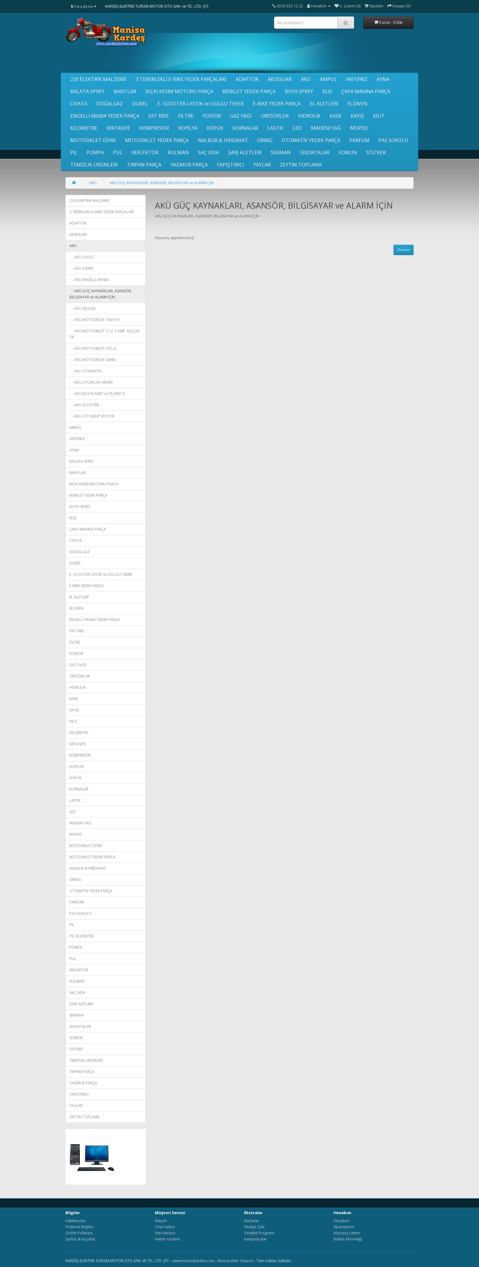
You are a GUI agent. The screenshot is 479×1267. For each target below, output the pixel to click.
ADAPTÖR (247, 79)
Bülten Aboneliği (348, 1239)
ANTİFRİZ (356, 79)
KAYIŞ (357, 115)
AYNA (383, 79)
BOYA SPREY (299, 91)
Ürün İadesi (165, 1226)
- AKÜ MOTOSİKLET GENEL (92, 359)
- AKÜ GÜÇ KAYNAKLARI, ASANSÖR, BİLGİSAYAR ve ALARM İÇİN (100, 294)
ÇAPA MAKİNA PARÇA (365, 91)
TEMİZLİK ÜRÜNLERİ (94, 164)
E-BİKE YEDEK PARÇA (277, 103)
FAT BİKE (158, 115)
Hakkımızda (75, 1220)
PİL (73, 152)
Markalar (251, 1220)
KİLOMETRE (83, 128)
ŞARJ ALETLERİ (244, 152)
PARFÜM (359, 140)
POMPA (95, 152)
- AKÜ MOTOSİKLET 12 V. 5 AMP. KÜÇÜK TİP (104, 334)
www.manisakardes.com (193, 1260)
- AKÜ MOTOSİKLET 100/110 (94, 319)
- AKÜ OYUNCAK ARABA (91, 382)
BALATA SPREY (87, 91)
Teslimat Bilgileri (79, 1226)
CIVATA (78, 103)
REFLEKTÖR (145, 152)
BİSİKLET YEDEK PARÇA (249, 91)
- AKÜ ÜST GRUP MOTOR (91, 416)
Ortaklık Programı (259, 1233)
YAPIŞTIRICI (230, 164)
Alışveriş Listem (347, 1233)
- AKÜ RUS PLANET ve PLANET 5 (97, 393)
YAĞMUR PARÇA (189, 164)
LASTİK (275, 128)
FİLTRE (186, 115)
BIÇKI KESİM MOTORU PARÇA (179, 91)
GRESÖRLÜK (275, 115)
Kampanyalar (255, 1239)
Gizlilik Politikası (79, 1233)
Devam (403, 249)
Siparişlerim (344, 1226)
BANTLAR (125, 91)
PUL (117, 152)
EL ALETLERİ (324, 103)
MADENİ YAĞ (326, 128)
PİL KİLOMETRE (81, 936)
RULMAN (178, 152)
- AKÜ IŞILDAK (82, 308)
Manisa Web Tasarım (236, 1260)
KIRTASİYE (118, 128)
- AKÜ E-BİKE (81, 268)
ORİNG (264, 140)
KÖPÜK (215, 128)
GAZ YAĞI (241, 115)
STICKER (376, 152)
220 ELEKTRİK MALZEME (98, 79)
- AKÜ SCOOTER (84, 404)
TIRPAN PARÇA (144, 164)
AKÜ (306, 79)
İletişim (161, 1220)
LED (297, 128)
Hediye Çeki (254, 1226)
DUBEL (140, 103)
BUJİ (327, 91)
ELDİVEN (357, 103)
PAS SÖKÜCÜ (393, 140)
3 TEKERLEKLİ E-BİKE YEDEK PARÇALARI (181, 79)
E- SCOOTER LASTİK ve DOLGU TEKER (200, 103)
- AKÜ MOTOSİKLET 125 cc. (93, 348)
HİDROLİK (309, 115)
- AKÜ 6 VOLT (82, 257)
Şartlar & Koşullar (80, 1239)
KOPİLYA (188, 128)
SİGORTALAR (314, 152)
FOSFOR (212, 115)
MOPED (359, 128)
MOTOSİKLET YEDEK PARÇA (157, 140)
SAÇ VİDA (208, 152)
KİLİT (379, 115)
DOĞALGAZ (110, 103)
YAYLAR (262, 164)
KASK (336, 115)
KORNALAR (245, 128)
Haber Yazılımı (167, 1239)
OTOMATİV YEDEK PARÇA (311, 140)
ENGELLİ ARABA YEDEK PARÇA (104, 115)
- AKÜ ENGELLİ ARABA (89, 279)
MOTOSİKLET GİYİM (93, 140)
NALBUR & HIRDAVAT (223, 140)
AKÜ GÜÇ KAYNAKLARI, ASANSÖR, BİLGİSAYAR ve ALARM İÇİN (162, 182)
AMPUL (328, 79)
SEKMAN (281, 152)
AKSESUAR (280, 79)
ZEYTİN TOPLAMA (301, 164)
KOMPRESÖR (154, 128)
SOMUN (347, 152)
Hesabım (341, 1220)
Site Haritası (165, 1233)
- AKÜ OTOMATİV (85, 371)
